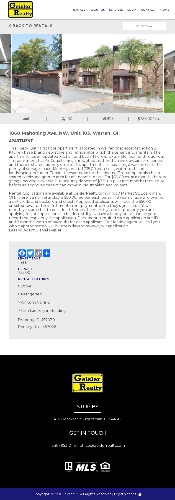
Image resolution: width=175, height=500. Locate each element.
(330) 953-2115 (63, 445)
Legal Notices (125, 494)
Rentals (78, 9)
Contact (148, 9)
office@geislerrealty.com (102, 445)
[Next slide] (167, 73)
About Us (97, 9)
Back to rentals (31, 26)
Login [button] (131, 9)
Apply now (144, 25)
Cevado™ (70, 494)
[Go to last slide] (7, 73)
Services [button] (116, 9)
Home (164, 9)
